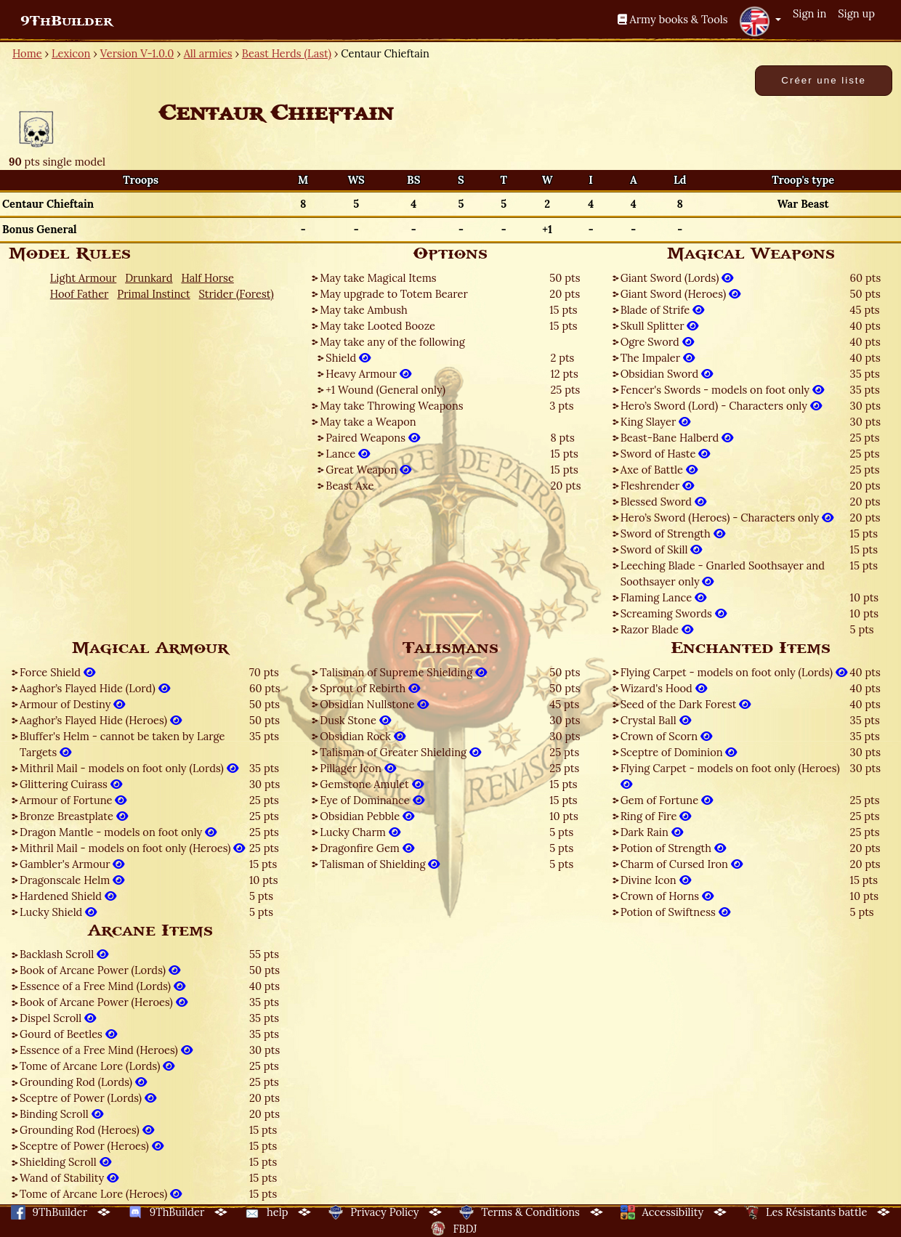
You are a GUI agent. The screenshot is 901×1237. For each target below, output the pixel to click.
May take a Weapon (368, 422)
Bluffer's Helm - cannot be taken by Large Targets (122, 744)
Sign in (809, 13)
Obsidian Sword (667, 374)
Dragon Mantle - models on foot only (118, 832)
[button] (760, 21)
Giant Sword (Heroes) (680, 294)
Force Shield (57, 672)
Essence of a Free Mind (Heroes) (106, 1050)
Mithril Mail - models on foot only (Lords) (129, 768)
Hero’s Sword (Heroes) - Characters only (727, 517)
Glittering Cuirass (71, 784)
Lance (348, 454)
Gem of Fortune (667, 800)
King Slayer (655, 422)
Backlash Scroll (64, 954)
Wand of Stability (69, 1178)
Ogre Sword (657, 342)
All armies (208, 53)
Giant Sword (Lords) (677, 278)
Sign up (856, 13)
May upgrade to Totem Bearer (393, 294)
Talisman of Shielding (380, 864)
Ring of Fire (656, 816)
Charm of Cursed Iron (682, 864)
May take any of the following (392, 342)
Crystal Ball (656, 720)
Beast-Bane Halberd (677, 438)
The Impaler (658, 358)
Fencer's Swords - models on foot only (722, 390)
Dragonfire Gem (366, 848)
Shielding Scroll (65, 1162)
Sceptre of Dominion (679, 752)
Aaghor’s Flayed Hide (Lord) (95, 688)
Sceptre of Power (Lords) (88, 1098)
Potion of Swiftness (675, 912)
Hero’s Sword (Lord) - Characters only (721, 406)
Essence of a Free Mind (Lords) (102, 986)
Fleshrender (658, 485)
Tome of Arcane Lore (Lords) (97, 1066)
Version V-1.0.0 (137, 53)
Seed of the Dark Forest (686, 704)
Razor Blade (657, 629)
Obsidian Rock (362, 736)
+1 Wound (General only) (385, 390)
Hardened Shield (68, 896)
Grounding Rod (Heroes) (87, 1130)
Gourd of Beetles (68, 1034)
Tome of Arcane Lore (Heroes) (101, 1194)
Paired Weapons (373, 438)
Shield (348, 358)
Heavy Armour (368, 374)
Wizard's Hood (664, 688)
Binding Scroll (61, 1114)
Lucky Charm (360, 832)
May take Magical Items (378, 278)
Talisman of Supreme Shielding (403, 672)
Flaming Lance (663, 597)
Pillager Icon (357, 768)
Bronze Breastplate (74, 816)
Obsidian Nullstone (374, 704)
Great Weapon (368, 469)
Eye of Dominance (372, 800)
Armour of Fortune (73, 800)
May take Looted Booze (377, 326)
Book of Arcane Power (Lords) (100, 970)
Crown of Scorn (666, 736)
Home (27, 53)
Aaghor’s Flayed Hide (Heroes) (101, 720)
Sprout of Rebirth (370, 688)
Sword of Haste (666, 454)
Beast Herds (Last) (286, 53)
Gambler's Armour (72, 864)
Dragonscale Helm (72, 880)
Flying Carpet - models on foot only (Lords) (734, 672)
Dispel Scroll (58, 1018)
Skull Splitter (660, 326)
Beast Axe (349, 485)
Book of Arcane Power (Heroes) (103, 1002)
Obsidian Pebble (367, 816)
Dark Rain (652, 832)
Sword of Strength (673, 533)
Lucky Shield (58, 912)
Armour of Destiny (72, 704)
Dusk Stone (355, 720)
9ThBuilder (66, 21)
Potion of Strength (673, 848)
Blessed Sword (663, 501)
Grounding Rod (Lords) (83, 1082)
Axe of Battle (659, 469)
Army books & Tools (673, 19)
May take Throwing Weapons (391, 406)
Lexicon (71, 53)
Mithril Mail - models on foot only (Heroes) (132, 848)
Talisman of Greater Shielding (400, 752)
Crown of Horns (667, 896)
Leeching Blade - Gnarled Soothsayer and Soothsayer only (723, 573)
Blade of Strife (662, 310)
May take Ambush (363, 310)
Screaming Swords (674, 613)
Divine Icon (656, 880)
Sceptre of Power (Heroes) (91, 1146)
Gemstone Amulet (371, 784)
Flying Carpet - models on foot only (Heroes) (730, 776)
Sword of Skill (662, 549)
